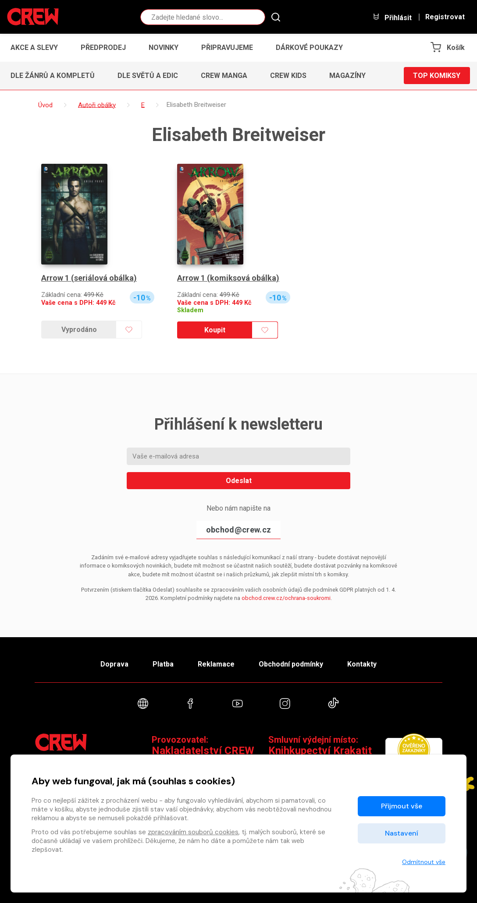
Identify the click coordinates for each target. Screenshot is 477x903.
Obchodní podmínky (291, 664)
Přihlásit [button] (392, 17)
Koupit (214, 330)
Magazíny (347, 75)
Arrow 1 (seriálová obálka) (89, 277)
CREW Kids (288, 75)
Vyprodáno (79, 329)
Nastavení (401, 833)
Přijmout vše (401, 806)
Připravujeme (227, 47)
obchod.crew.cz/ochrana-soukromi (286, 598)
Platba (163, 664)
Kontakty (362, 664)
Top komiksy (436, 75)
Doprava (114, 664)
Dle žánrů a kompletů (53, 75)
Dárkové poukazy (309, 47)
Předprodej (103, 47)
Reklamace (216, 664)
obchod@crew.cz (238, 529)
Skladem (190, 310)
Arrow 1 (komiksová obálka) (228, 277)
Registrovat (445, 17)
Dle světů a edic (147, 75)
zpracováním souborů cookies (193, 832)
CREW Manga (224, 75)
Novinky (163, 47)
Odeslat (239, 480)
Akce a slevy (34, 47)
